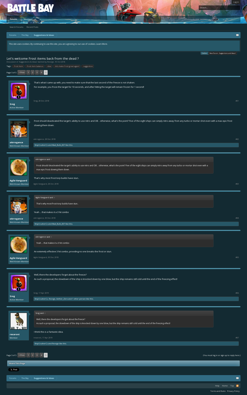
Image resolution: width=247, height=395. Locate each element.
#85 (237, 257)
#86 (237, 293)
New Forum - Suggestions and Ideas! (222, 53)
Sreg (12, 104)
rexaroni (15, 334)
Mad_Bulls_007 (58, 145)
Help (217, 385)
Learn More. (102, 44)
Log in (236, 2)
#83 (237, 184)
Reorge (50, 62)
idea (48, 66)
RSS (237, 385)
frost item (18, 66)
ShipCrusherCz (41, 145)
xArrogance (16, 142)
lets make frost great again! (66, 66)
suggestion (87, 66)
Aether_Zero (62, 299)
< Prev (22, 72)
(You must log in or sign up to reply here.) (221, 355)
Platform (20, 7)
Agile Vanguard (18, 180)
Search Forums (16, 27)
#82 (237, 139)
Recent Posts (32, 27)
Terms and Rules (217, 391)
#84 (237, 218)
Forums (13, 19)
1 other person (79, 299)
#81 (237, 101)
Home (225, 385)
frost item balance (34, 66)
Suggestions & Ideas (28, 62)
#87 (237, 338)
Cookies (204, 53)
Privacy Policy (233, 391)
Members (28, 19)
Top (232, 385)
